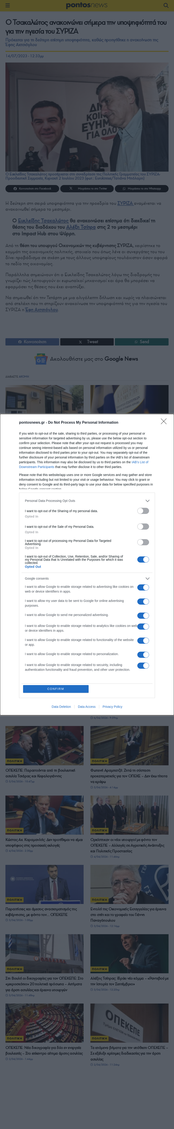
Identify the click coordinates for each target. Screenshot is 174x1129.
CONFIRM (55, 689)
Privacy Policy (112, 706)
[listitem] (87, 500)
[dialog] (87, 564)
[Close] (165, 422)
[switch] (143, 511)
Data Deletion (61, 706)
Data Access (87, 706)
